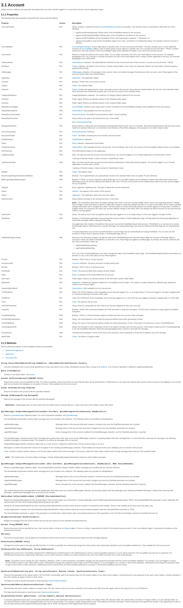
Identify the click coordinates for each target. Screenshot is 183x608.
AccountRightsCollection (81, 47)
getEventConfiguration (14, 350)
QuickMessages (18, 415)
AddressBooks (77, 62)
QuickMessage (71, 415)
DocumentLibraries (79, 132)
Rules (74, 275)
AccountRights (87, 49)
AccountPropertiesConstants (110, 27)
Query (32, 374)
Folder (74, 86)
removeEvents (11, 358)
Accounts (75, 263)
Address (75, 191)
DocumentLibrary (78, 114)
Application (76, 78)
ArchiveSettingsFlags (84, 122)
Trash (74, 302)
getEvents (10, 354)
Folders (75, 66)
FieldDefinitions (78, 139)
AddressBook (77, 111)
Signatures (76, 282)
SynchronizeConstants (57, 581)
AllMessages (77, 72)
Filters (74, 143)
